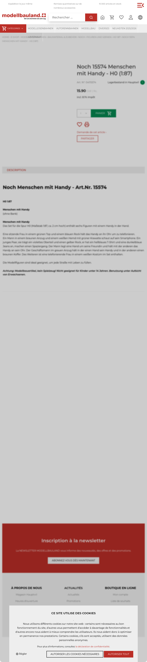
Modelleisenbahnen (40, 28)
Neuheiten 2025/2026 (124, 28)
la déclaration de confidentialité (92, 646)
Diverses (104, 28)
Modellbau (88, 28)
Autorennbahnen (67, 28)
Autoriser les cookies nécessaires (74, 654)
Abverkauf (34, 37)
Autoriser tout (118, 654)
